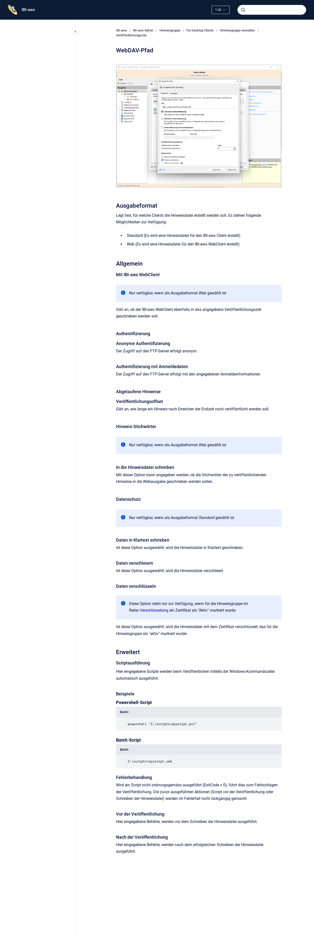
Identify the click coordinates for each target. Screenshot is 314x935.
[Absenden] (243, 10)
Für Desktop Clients (200, 30)
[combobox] (272, 9)
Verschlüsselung (154, 610)
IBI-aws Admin (143, 30)
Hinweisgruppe (169, 30)
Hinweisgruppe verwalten (237, 30)
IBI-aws (28, 9)
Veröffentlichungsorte (131, 35)
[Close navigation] (75, 31)
